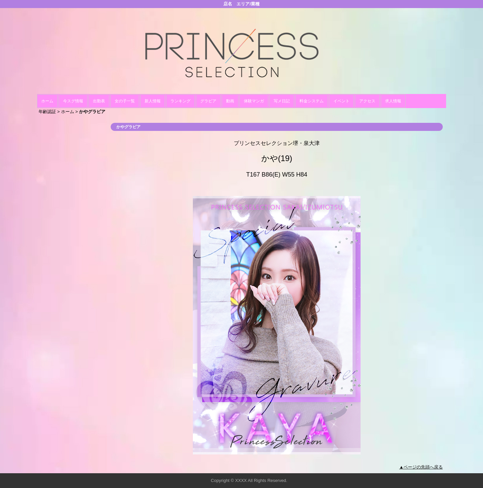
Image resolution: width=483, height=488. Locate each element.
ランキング (180, 101)
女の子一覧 (125, 101)
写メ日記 (282, 101)
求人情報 (393, 101)
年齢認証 (47, 111)
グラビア (208, 101)
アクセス (367, 101)
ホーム (47, 101)
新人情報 (153, 101)
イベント (341, 101)
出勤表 (99, 101)
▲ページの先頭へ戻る (421, 467)
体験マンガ (254, 101)
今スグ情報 (73, 101)
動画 (230, 101)
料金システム (312, 101)
